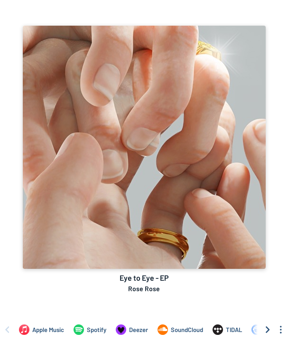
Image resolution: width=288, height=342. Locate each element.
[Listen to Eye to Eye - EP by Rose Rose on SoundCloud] (180, 330)
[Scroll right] (267, 329)
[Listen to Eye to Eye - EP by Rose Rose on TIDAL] (227, 330)
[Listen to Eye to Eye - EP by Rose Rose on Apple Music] (41, 330)
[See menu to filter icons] (281, 329)
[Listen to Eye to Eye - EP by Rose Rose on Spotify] (90, 330)
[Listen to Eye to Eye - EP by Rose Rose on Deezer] (132, 330)
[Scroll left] (7, 329)
